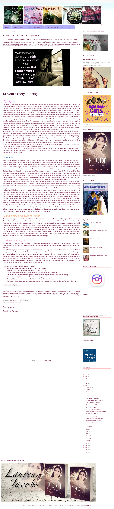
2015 (86, 443)
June (87, 429)
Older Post (76, 356)
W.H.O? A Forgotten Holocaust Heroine (96, 411)
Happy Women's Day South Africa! (94, 418)
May (87, 431)
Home (7, 27)
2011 (86, 452)
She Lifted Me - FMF (91, 414)
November (89, 387)
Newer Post (7, 356)
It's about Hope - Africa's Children (98, 255)
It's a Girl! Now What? (91, 407)
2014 (86, 445)
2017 (86, 383)
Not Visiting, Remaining (96, 247)
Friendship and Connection (97, 239)
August (88, 394)
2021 (86, 374)
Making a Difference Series (14, 302)
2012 (86, 449)
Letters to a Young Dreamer (93, 402)
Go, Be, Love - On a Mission (93, 409)
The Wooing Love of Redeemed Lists (95, 396)
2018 (86, 381)
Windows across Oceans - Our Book (60, 27)
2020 (86, 376)
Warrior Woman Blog (34, 27)
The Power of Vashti (89, 59)
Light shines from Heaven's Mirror (98, 230)
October (88, 389)
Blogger (89, 505)
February (88, 438)
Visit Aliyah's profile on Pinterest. (91, 344)
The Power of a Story (91, 416)
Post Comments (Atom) (45, 360)
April (87, 433)
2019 (86, 378)
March (88, 436)
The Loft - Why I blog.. (96, 222)
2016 (86, 385)
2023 (86, 372)
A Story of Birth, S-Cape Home (93, 420)
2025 (86, 369)
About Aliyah (18, 27)
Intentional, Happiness (91, 422)
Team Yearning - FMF (91, 405)
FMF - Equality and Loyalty (93, 398)
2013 (86, 447)
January (88, 440)
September (89, 391)
